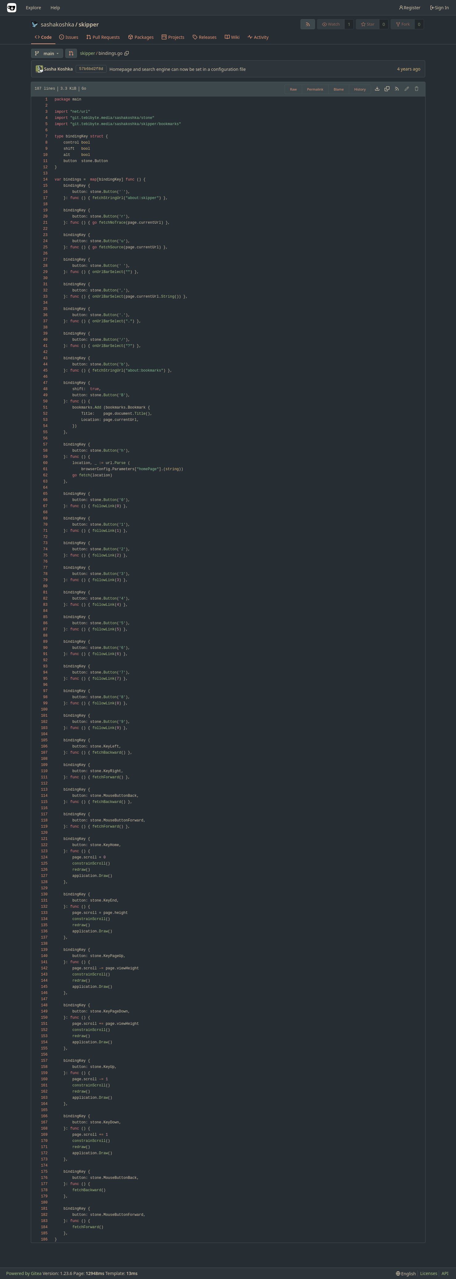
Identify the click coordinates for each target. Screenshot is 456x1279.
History (359, 89)
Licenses (429, 1273)
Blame (339, 89)
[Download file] (377, 89)
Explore (33, 7)
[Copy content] (387, 89)
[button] (71, 53)
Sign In (439, 7)
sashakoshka (58, 24)
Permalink (315, 89)
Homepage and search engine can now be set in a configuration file (178, 69)
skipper (89, 24)
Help (55, 7)
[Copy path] (126, 53)
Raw (293, 89)
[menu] (406, 1274)
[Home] (11, 7)
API (445, 1273)
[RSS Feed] (308, 24)
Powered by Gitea (24, 1273)
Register (409, 7)
